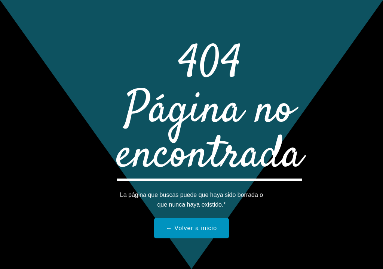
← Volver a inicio (191, 228)
